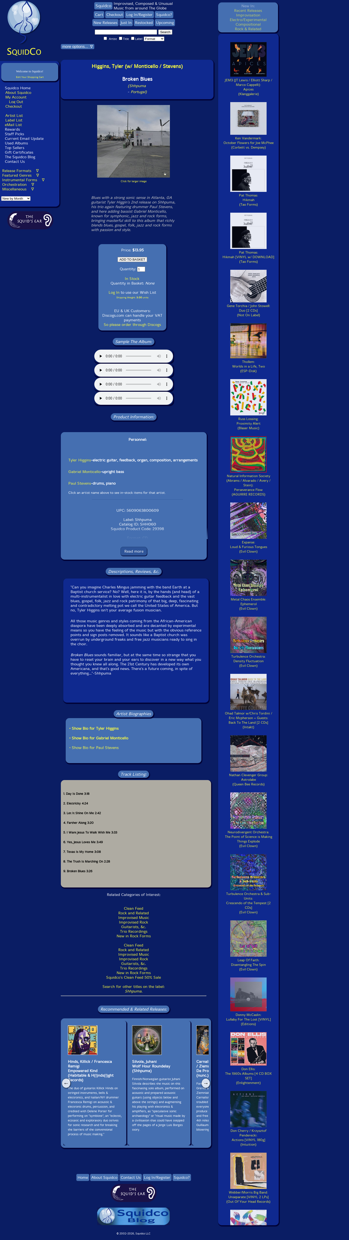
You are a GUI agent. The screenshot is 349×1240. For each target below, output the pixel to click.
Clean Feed (133, 908)
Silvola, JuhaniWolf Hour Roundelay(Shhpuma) (151, 1066)
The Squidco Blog (20, 157)
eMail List (13, 124)
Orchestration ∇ (18, 184)
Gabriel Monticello (84, 471)
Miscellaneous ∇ (18, 189)
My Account (15, 97)
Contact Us (14, 161)
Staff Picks (14, 134)
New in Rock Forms (134, 936)
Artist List (14, 115)
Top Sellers (14, 147)
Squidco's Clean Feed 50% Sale (133, 977)
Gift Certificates (19, 152)
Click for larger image (134, 181)
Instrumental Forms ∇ (23, 180)
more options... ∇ (77, 47)
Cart (99, 14)
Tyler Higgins (79, 460)
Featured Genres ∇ (20, 175)
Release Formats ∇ (20, 170)
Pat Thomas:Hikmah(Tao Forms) (248, 198)
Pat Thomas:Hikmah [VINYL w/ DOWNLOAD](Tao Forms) (248, 255)
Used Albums (16, 143)
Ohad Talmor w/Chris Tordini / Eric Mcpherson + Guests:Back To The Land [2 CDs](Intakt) (248, 718)
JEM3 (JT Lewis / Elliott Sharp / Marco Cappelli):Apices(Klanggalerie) (248, 85)
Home (83, 1177)
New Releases (105, 22)
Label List (13, 120)
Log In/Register (139, 14)
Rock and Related (133, 913)
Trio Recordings (133, 931)
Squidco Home (18, 88)
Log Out (16, 101)
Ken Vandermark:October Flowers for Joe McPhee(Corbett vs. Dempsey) (248, 141)
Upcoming (165, 22)
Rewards (12, 129)
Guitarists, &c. (133, 926)
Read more (133, 551)
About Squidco (18, 92)
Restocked (144, 22)
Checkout (13, 106)
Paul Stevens (79, 483)
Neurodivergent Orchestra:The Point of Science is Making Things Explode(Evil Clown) (248, 837)
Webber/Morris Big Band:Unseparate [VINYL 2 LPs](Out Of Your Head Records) (248, 1195)
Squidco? (164, 14)
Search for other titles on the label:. (134, 988)
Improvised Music (133, 917)
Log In (114, 292)
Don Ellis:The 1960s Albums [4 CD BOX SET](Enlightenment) (248, 1073)
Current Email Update (24, 138)
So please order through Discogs (132, 324)
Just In (126, 22)
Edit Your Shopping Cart (30, 77)
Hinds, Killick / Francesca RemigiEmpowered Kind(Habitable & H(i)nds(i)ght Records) (90, 1070)
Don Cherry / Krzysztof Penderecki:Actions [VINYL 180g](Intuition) (248, 1135)
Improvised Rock (133, 922)
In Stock (132, 278)
